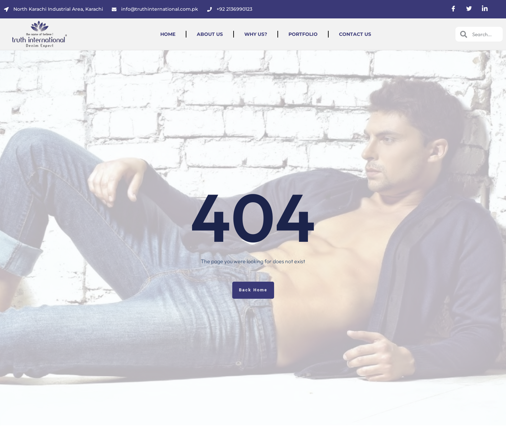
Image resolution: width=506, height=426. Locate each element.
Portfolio (303, 34)
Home (167, 34)
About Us (210, 34)
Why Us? (255, 34)
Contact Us (355, 34)
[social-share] (453, 8)
